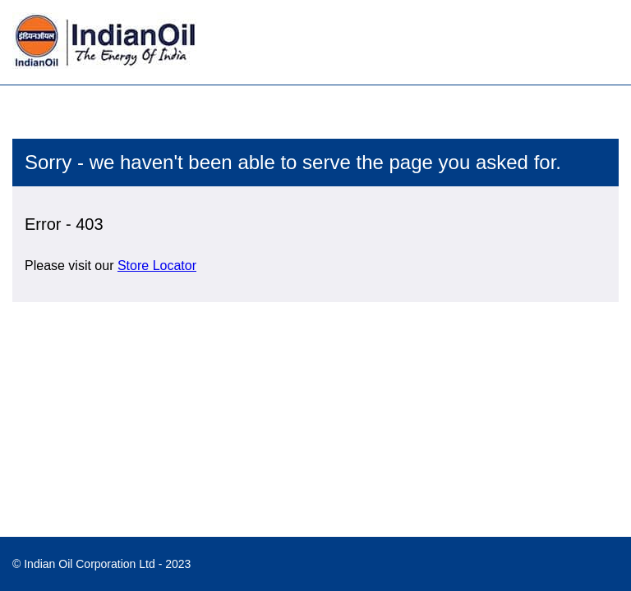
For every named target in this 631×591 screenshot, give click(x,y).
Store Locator (156, 266)
